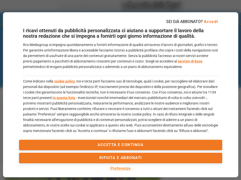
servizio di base (190, 61)
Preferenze (120, 168)
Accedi (211, 21)
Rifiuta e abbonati (120, 158)
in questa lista (64, 98)
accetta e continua (120, 144)
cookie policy (64, 81)
